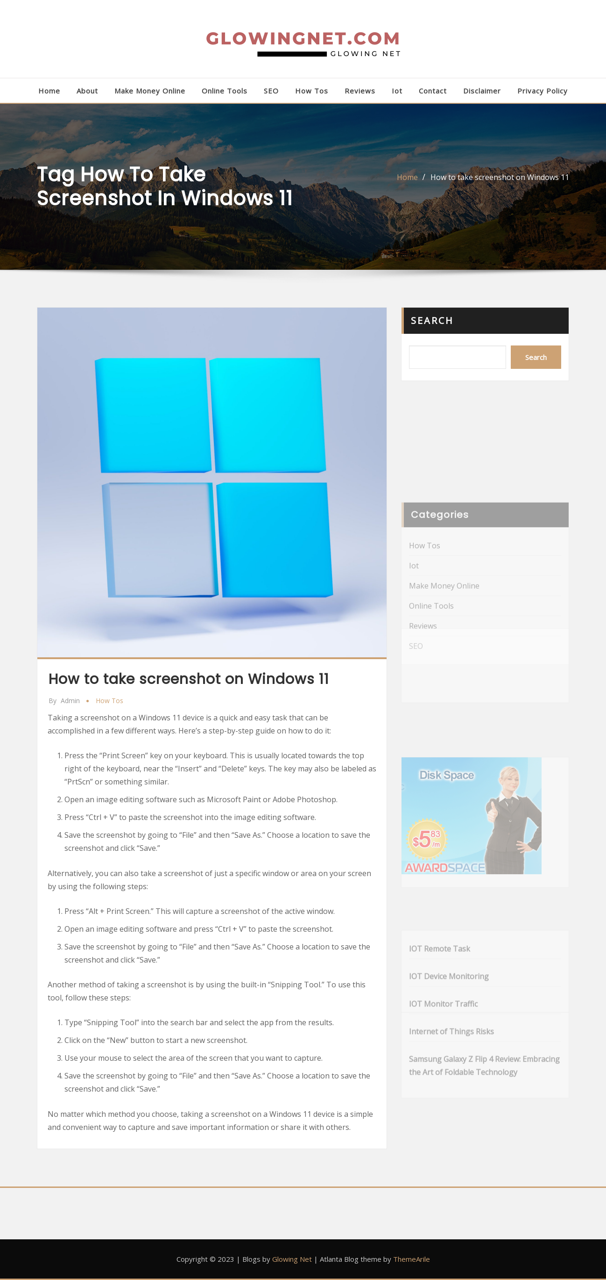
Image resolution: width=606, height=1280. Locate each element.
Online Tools (224, 90)
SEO (271, 90)
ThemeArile (411, 1259)
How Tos (311, 90)
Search (432, 320)
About (87, 90)
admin (64, 700)
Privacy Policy (542, 90)
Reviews (360, 90)
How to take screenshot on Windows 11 (499, 177)
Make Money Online (149, 90)
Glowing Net (292, 1259)
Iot (397, 90)
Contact (433, 90)
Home (49, 90)
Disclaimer (482, 90)
